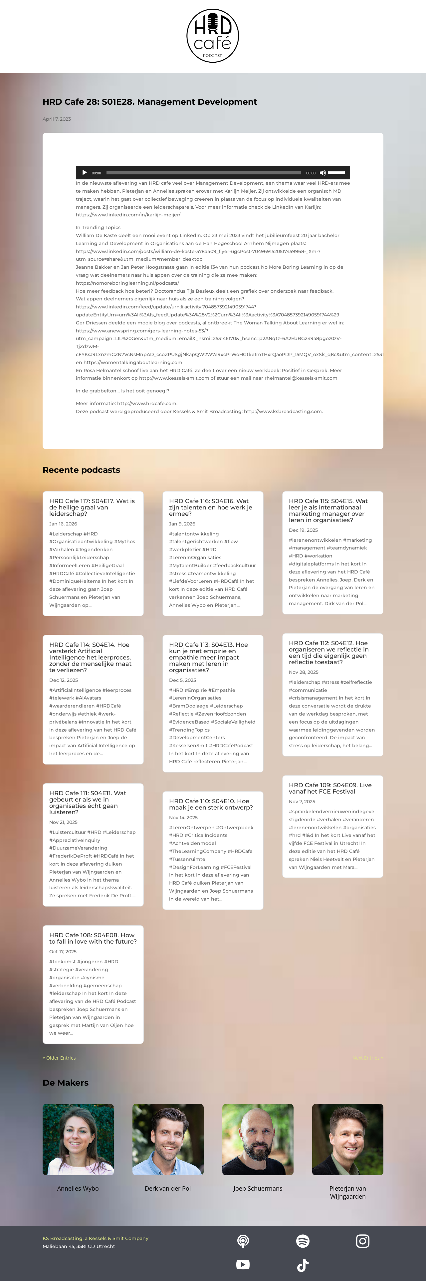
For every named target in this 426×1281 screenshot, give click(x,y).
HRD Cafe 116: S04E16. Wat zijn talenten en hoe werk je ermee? (210, 507)
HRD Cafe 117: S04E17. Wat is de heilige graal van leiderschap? (92, 507)
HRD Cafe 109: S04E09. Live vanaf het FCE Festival (330, 788)
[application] (213, 172)
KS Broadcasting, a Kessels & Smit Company (95, 1238)
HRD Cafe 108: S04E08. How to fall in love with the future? (93, 938)
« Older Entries (59, 1058)
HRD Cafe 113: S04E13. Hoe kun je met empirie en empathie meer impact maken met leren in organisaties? (208, 657)
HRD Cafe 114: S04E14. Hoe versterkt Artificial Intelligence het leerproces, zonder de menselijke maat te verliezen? (90, 657)
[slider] (203, 172)
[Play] (84, 172)
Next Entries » (367, 1058)
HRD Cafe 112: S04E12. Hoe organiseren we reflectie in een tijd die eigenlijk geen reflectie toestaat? (329, 652)
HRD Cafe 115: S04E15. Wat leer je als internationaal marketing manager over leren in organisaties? (328, 510)
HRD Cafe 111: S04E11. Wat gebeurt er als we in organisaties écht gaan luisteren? (87, 803)
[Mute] (323, 172)
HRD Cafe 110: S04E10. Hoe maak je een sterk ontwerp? (211, 804)
